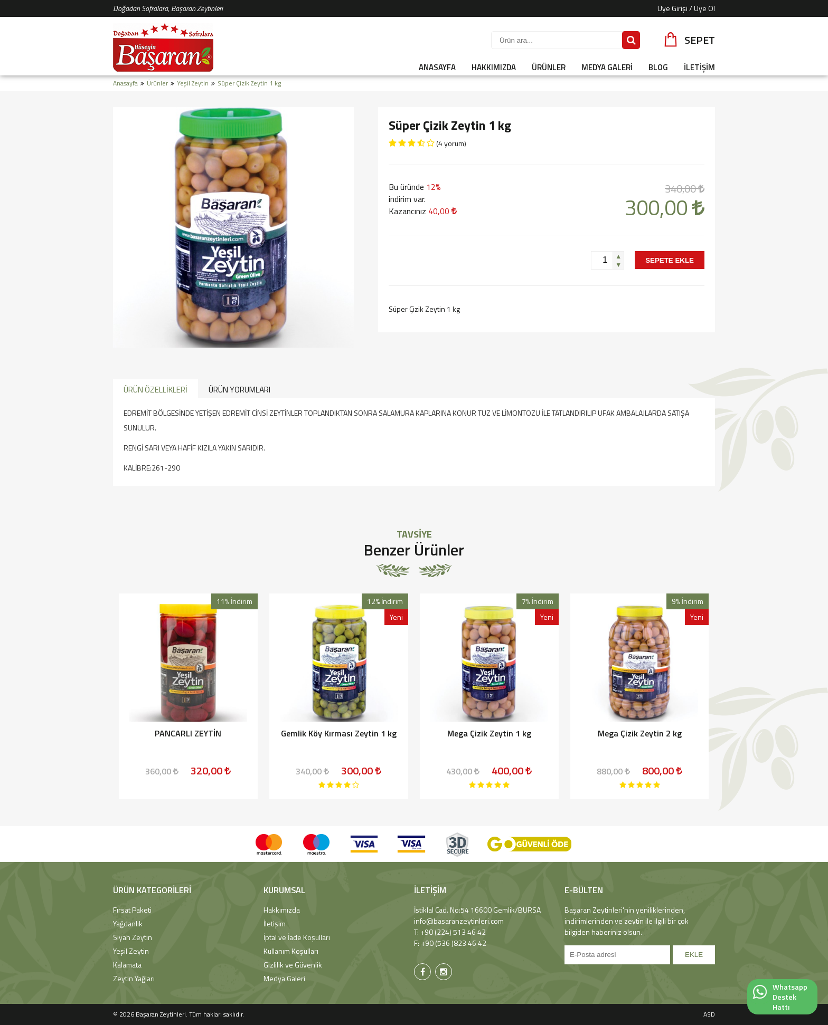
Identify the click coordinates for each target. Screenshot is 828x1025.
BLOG (658, 67)
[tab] (155, 388)
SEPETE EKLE (669, 260)
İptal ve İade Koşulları (297, 937)
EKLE (694, 955)
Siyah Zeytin (132, 937)
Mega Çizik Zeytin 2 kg (640, 733)
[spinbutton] (602, 260)
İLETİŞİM (699, 67)
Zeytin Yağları (134, 978)
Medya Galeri (284, 978)
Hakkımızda (282, 909)
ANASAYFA (437, 67)
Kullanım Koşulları (291, 950)
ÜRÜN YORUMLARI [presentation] (239, 390)
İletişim (275, 923)
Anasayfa (125, 83)
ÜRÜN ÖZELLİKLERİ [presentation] (155, 390)
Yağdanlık (128, 923)
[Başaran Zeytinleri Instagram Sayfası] (443, 971)
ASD (709, 1014)
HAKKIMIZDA (494, 67)
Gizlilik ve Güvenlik (293, 964)
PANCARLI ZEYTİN (188, 733)
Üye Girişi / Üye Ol (686, 8)
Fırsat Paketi (132, 909)
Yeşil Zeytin (193, 83)
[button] (618, 256)
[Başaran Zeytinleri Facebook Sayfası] (422, 971)
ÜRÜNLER (549, 67)
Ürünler (157, 83)
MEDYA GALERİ (607, 67)
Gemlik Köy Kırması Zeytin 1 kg (339, 733)
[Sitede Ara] (631, 40)
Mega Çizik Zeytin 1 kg (489, 733)
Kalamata (127, 964)
